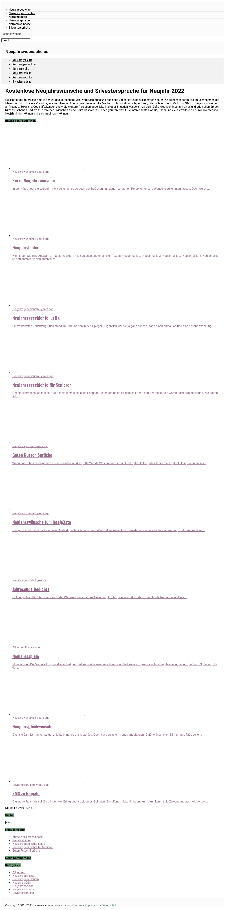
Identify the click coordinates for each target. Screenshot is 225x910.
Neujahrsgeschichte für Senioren (32, 847)
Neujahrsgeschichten (22, 13)
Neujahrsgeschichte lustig (28, 843)
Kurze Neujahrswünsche (27, 837)
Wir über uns (74, 905)
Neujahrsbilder (21, 840)
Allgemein (18, 872)
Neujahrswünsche (20, 24)
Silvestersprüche (19, 27)
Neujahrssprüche (19, 20)
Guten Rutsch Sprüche (26, 850)
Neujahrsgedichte (20, 9)
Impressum (92, 905)
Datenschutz (110, 905)
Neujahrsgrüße (18, 17)
